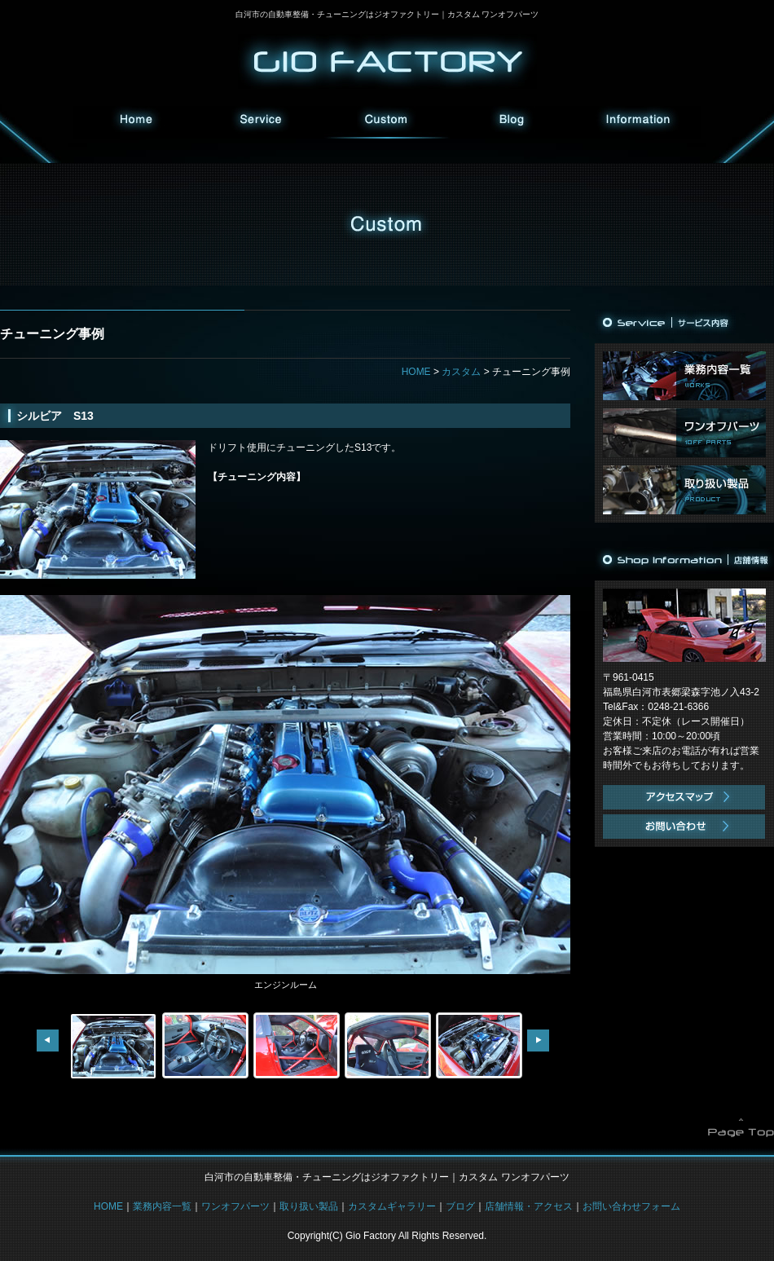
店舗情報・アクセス (529, 1206)
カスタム (387, 122)
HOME (136, 122)
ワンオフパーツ (684, 432)
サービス (261, 122)
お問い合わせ (684, 826)
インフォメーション (638, 122)
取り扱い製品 (684, 489)
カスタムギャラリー (392, 1206)
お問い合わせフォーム (631, 1206)
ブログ (512, 122)
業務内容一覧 (684, 375)
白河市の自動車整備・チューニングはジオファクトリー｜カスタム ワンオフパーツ (387, 14)
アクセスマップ (684, 797)
